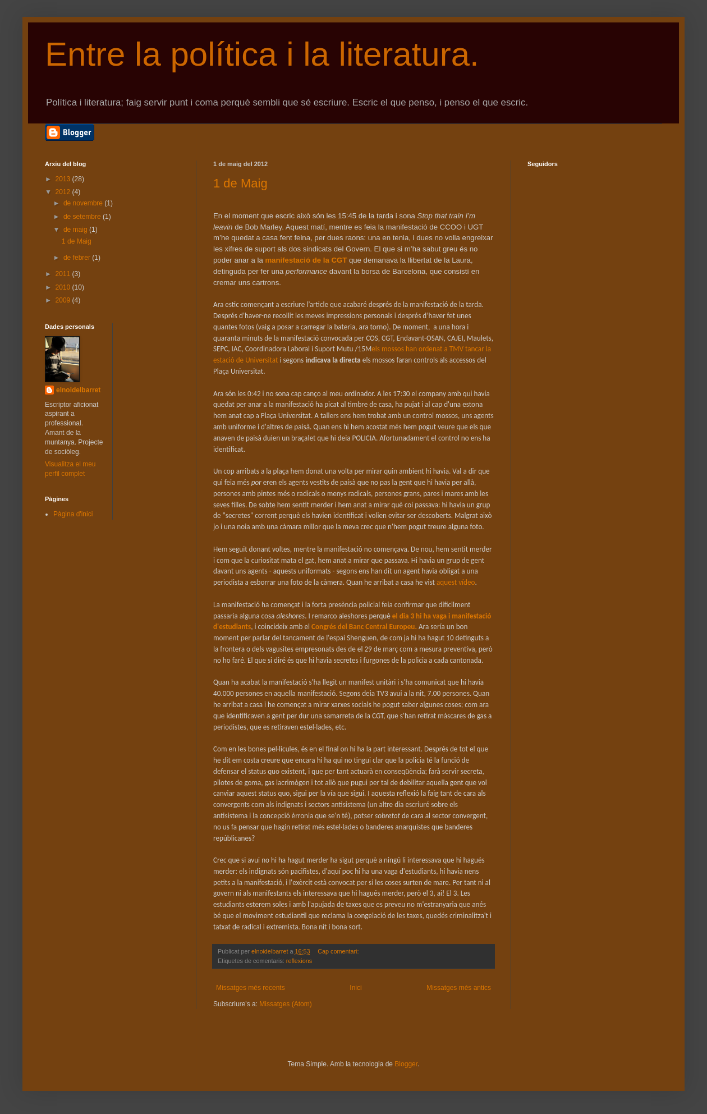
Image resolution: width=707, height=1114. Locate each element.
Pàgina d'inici (73, 514)
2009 (64, 300)
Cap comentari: (339, 951)
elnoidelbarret (78, 390)
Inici (355, 988)
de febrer (77, 258)
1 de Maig (240, 183)
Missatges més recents (250, 988)
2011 (64, 274)
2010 (64, 287)
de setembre (83, 217)
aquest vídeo (456, 582)
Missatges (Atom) (285, 1004)
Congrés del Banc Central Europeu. (364, 626)
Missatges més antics (458, 988)
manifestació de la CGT (306, 260)
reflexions (299, 960)
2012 (64, 192)
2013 (64, 179)
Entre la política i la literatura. (262, 54)
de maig (76, 229)
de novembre (83, 203)
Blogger (405, 1064)
